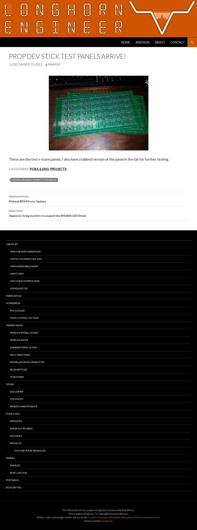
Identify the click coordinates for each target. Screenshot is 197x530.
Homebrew (13, 303)
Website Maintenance (23, 406)
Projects (58, 169)
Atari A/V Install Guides (24, 332)
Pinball (10, 457)
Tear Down (17, 376)
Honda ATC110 (18, 288)
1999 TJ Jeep (17, 273)
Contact (178, 42)
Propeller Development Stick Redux (34, 180)
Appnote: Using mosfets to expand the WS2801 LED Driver (98, 213)
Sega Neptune (18, 369)
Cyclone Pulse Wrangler (30, 450)
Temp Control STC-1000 (24, 317)
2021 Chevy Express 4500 (25, 281)
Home (125, 42)
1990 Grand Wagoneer (24, 266)
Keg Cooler (17, 310)
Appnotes (16, 421)
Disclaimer (16, 391)
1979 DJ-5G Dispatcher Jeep (26, 258)
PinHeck (15, 465)
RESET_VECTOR (18, 472)
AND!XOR (142, 42)
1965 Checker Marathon (25, 251)
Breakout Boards (21, 428)
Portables (12, 480)
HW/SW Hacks (14, 325)
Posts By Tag (14, 487)
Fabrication (13, 295)
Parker (54, 64)
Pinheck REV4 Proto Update (98, 198)
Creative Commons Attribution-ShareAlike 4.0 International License (124, 517)
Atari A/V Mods (19, 340)
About (160, 42)
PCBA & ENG (39, 169)
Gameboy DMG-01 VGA (23, 347)
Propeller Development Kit (27, 362)
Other (10, 384)
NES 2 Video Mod (20, 354)
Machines (16, 435)
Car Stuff (12, 244)
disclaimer (106, 520)
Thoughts (16, 399)
